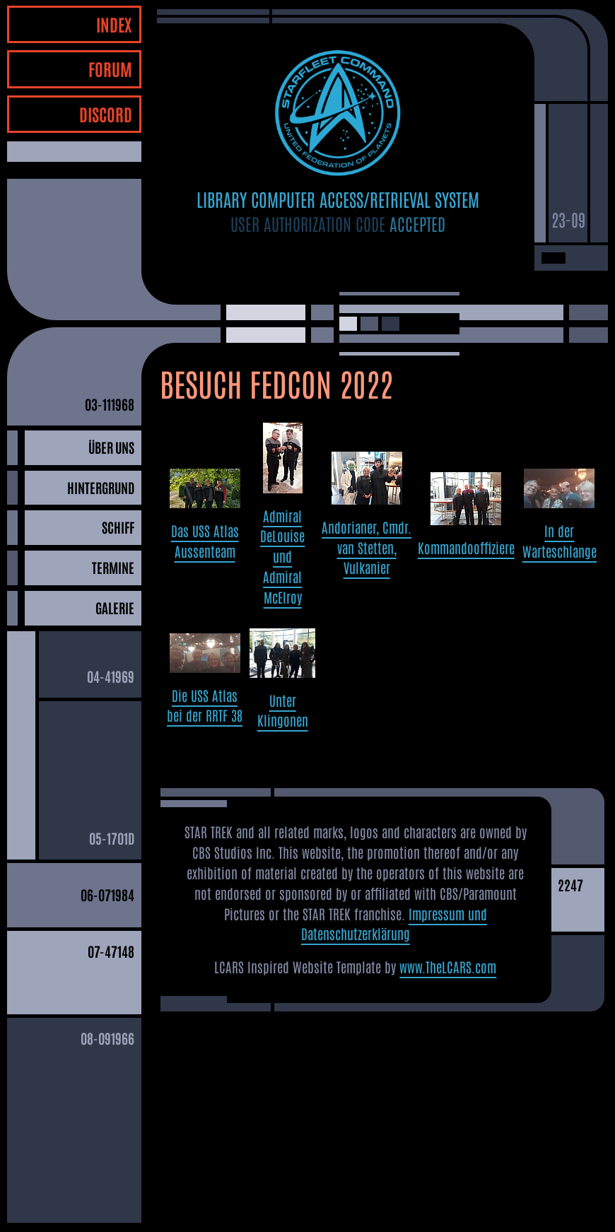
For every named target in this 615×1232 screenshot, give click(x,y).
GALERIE (114, 607)
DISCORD (105, 113)
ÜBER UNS (111, 447)
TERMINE (113, 567)
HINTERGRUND (100, 487)
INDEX (114, 24)
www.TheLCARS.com (447, 966)
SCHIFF (118, 527)
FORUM (110, 68)
